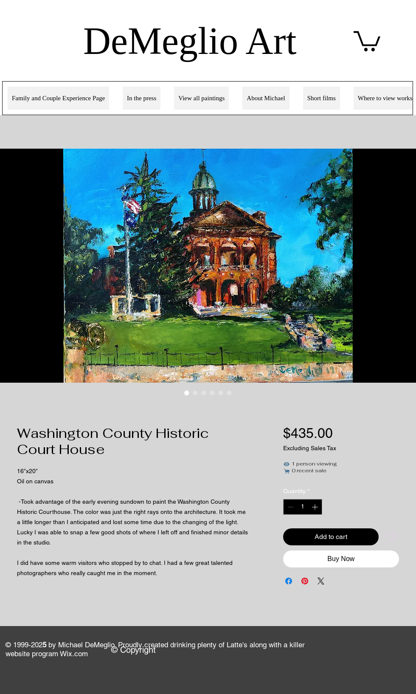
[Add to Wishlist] (390, 536)
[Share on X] (321, 581)
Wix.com (74, 653)
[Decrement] (289, 506)
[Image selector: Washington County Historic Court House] (187, 393)
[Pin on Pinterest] (305, 581)
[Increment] (315, 506)
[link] (367, 40)
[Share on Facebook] (289, 581)
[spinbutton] (302, 506)
